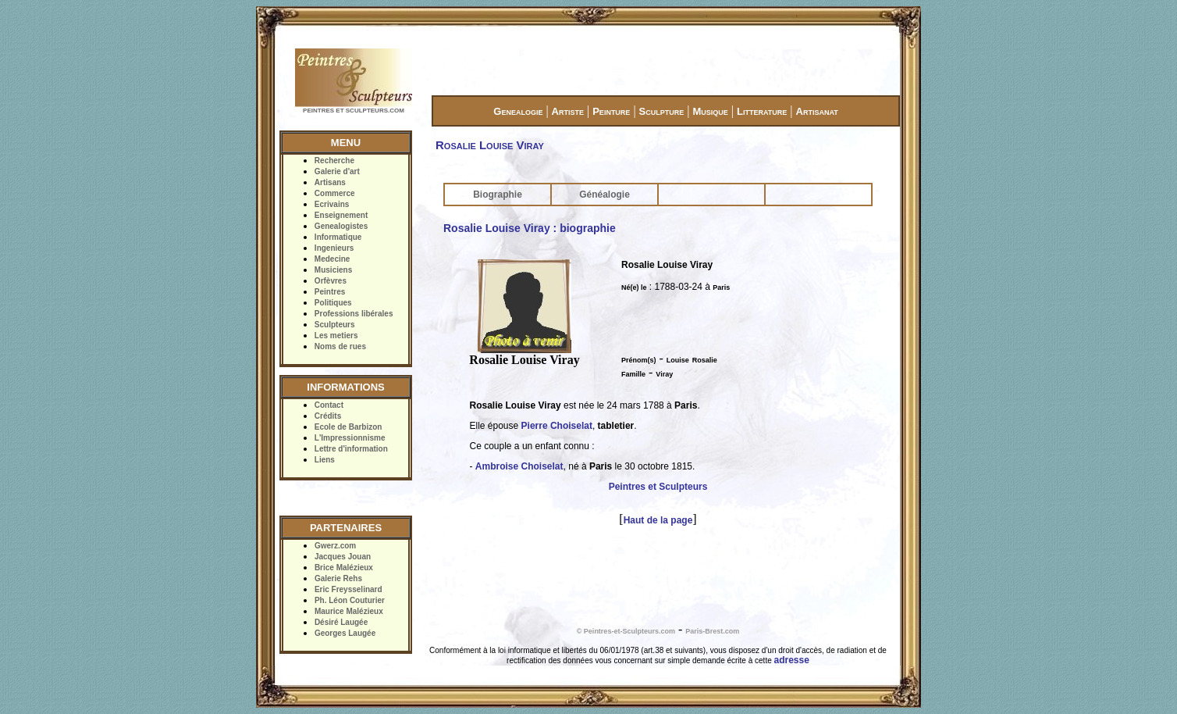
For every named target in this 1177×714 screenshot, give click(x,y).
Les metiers (336, 335)
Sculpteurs (335, 324)
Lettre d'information (351, 448)
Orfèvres (331, 281)
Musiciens (333, 270)
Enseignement (341, 215)
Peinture (611, 111)
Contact (329, 405)
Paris (721, 287)
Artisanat (817, 111)
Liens (325, 459)
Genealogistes (341, 226)
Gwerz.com (335, 545)
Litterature (762, 111)
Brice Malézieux (344, 567)
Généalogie (604, 194)
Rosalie (704, 360)
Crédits (328, 416)
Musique (709, 111)
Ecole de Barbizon (348, 427)
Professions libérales (354, 313)
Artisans (330, 182)
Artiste (568, 111)
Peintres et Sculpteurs (658, 486)
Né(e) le (634, 287)
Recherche (334, 160)
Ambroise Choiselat (519, 466)
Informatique (338, 237)
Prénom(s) (638, 360)
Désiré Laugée (341, 622)
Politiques (333, 302)
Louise (678, 360)
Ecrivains (332, 204)
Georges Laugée (345, 633)
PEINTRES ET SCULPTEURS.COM (353, 110)
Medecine (332, 259)
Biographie (497, 194)
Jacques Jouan (343, 556)
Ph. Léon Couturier (350, 600)
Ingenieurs (334, 248)
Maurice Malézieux (349, 611)
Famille (633, 374)
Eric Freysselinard (348, 589)
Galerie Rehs (338, 578)
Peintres (330, 291)
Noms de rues (340, 346)
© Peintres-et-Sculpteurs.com (626, 631)
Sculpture (662, 111)
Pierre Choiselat (556, 425)
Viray (664, 374)
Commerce (335, 193)
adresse (791, 660)
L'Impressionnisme (350, 438)
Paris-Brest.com (712, 631)
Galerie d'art (337, 171)
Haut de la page (658, 520)
